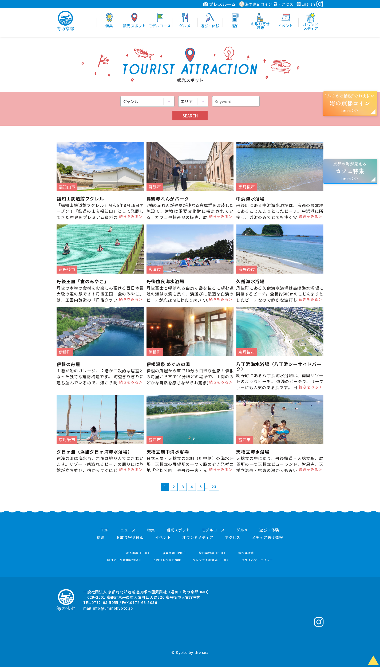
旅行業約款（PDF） (213, 552)
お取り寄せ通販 (130, 537)
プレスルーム (219, 4)
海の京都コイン (255, 4)
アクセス (284, 4)
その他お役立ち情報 (167, 559)
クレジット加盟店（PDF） (211, 559)
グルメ (242, 530)
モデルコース (213, 530)
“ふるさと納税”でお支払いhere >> (350, 103)
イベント (163, 537)
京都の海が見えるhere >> (350, 171)
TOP (105, 530)
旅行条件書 (246, 552)
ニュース (128, 530)
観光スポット (178, 530)
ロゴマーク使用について (124, 559)
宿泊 (101, 537)
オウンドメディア (197, 537)
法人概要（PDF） (138, 552)
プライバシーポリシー (257, 559)
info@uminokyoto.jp (113, 608)
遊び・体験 (269, 530)
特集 (151, 530)
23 (214, 486)
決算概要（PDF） (175, 552)
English (305, 4)
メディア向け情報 (267, 537)
